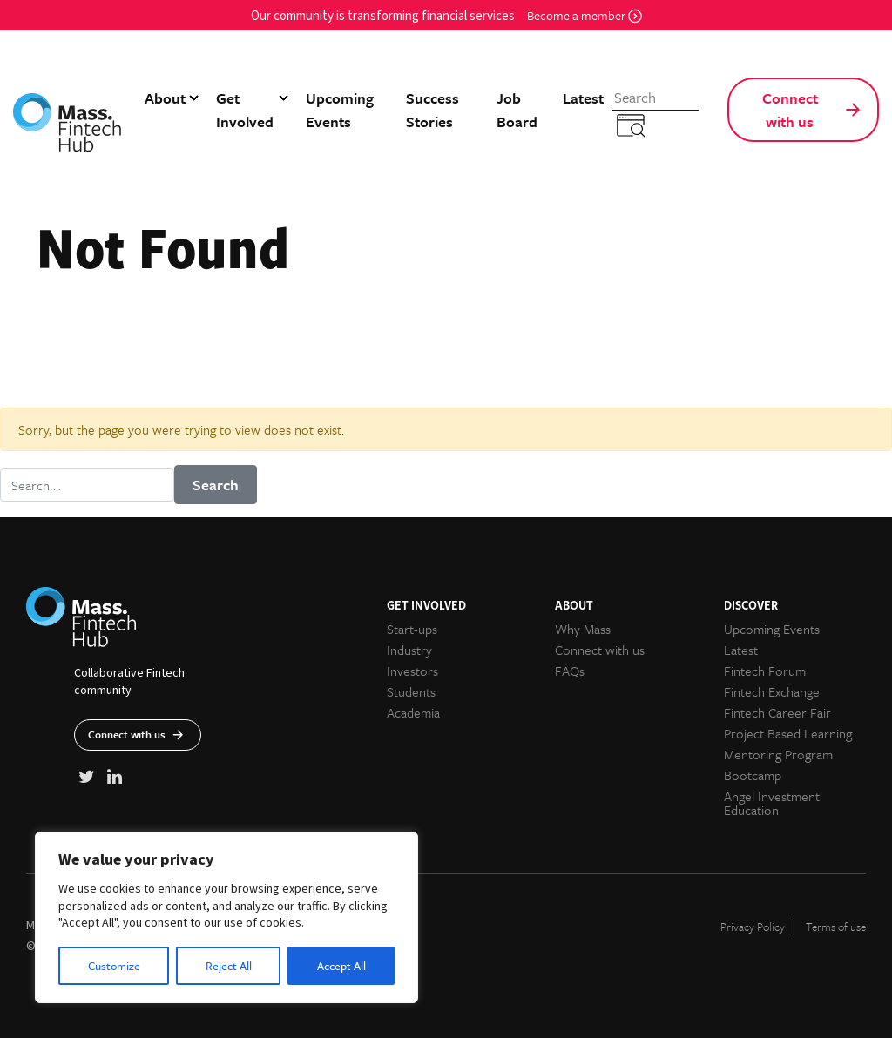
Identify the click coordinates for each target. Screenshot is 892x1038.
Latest (583, 98)
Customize (114, 965)
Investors (412, 670)
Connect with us (790, 109)
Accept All (341, 965)
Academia (413, 712)
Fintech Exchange (772, 691)
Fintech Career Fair (777, 712)
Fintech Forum (765, 670)
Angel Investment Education (772, 802)
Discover (751, 604)
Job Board (517, 109)
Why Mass (583, 628)
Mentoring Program (778, 754)
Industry (409, 649)
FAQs (570, 670)
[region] (226, 917)
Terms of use (836, 926)
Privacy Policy (752, 926)
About (165, 98)
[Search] (655, 97)
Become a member (584, 15)
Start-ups (412, 628)
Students (411, 691)
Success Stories (432, 109)
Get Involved (245, 109)
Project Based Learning (788, 733)
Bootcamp (752, 775)
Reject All (229, 965)
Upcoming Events (340, 109)
